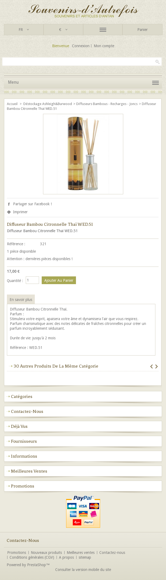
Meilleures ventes (29, 471)
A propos (66, 557)
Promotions (22, 486)
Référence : (16, 244)
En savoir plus (21, 299)
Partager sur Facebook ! (32, 204)
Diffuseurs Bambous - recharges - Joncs (107, 104)
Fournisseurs (24, 441)
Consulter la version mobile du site (83, 569)
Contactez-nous (112, 552)
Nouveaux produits (46, 552)
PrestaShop (36, 565)
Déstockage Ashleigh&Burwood (47, 104)
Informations (24, 456)
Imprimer (20, 212)
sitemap (85, 557)
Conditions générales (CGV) (32, 557)
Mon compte (104, 46)
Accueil (12, 104)
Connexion (81, 46)
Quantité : (15, 281)
